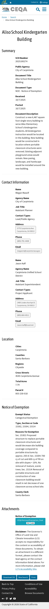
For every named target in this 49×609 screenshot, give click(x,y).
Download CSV (9, 577)
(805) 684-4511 (23, 315)
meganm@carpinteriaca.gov (28, 251)
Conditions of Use (33, 584)
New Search (23, 577)
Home (4, 17)
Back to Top (8, 584)
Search (13, 17)
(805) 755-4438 (23, 241)
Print (33, 577)
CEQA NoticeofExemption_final (30, 521)
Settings (44, 2)
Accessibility (31, 588)
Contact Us (34, 2)
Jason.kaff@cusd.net (25, 325)
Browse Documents (34, 593)
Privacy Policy (8, 588)
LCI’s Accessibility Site (26, 569)
